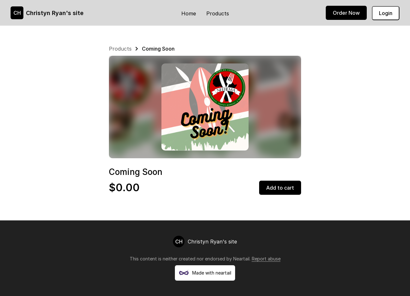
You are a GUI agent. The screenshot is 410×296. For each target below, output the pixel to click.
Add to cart (280, 188)
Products (217, 13)
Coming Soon (158, 48)
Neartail (241, 258)
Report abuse (266, 258)
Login (385, 13)
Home (188, 13)
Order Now (346, 13)
